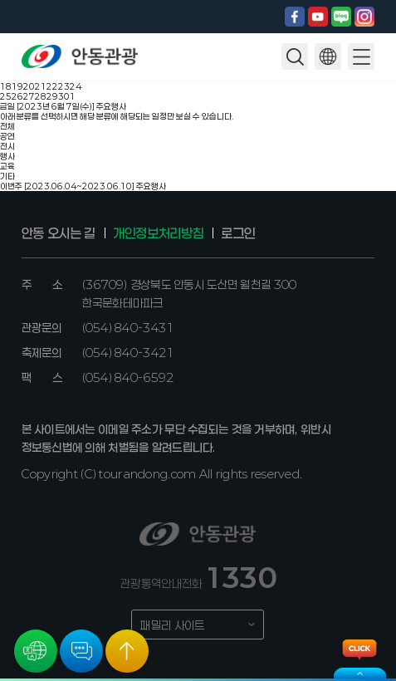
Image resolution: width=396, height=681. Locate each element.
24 (75, 86)
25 (6, 96)
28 (40, 96)
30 (64, 96)
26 (17, 96)
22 (52, 86)
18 (6, 86)
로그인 (238, 233)
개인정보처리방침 (158, 233)
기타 (7, 176)
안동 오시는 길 (58, 233)
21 (40, 86)
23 (64, 86)
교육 (7, 166)
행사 (7, 156)
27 (29, 96)
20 (29, 86)
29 (52, 96)
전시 (7, 146)
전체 (7, 126)
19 (17, 86)
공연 (7, 136)
